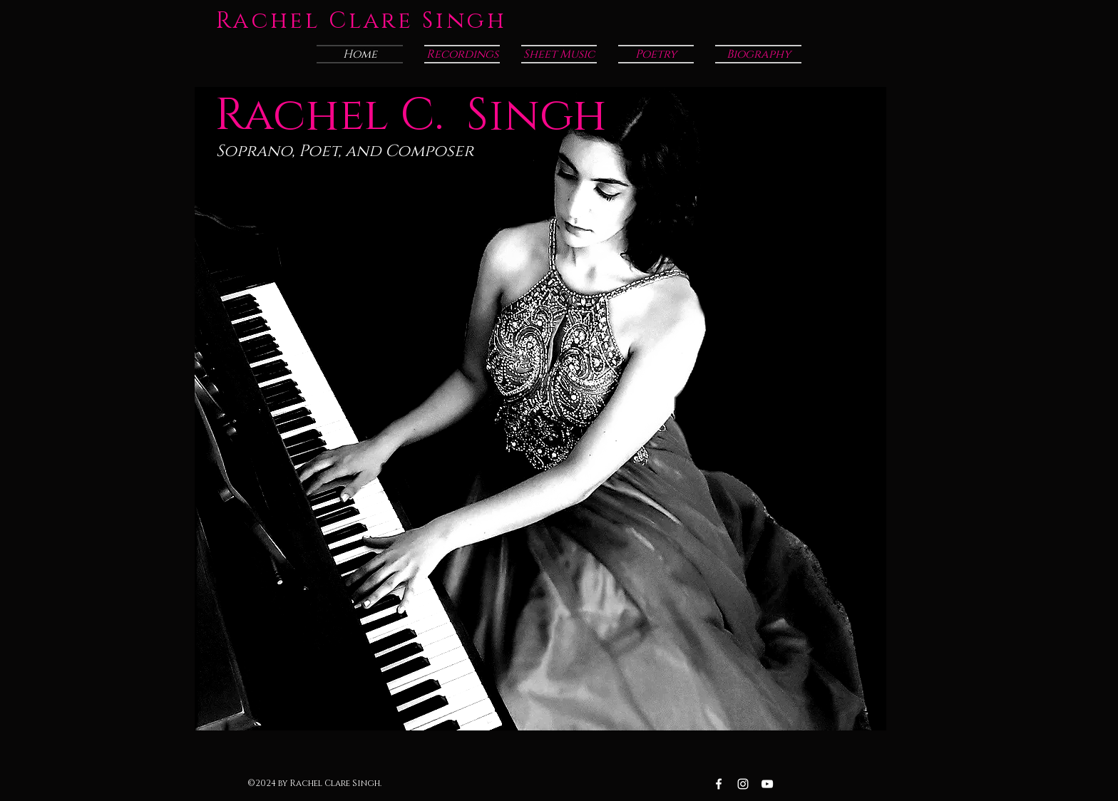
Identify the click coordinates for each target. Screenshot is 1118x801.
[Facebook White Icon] (719, 784)
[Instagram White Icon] (743, 784)
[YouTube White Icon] (767, 784)
